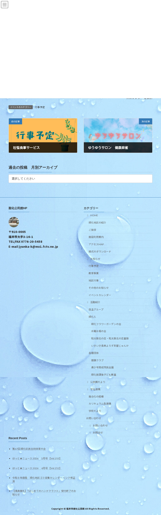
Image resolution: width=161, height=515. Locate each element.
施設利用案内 (96, 237)
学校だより (95, 410)
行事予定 (40, 107)
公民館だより (95, 382)
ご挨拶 (92, 229)
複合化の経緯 (96, 396)
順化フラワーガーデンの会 (106, 324)
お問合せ (96, 432)
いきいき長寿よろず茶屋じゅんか (110, 345)
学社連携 (93, 389)
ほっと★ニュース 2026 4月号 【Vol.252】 (37, 468)
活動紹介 (93, 302)
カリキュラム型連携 (100, 403)
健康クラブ (97, 360)
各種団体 (94, 353)
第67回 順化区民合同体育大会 (29, 448)
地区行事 (94, 280)
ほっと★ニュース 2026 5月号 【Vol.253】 (37, 458)
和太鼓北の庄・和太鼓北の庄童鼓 (110, 338)
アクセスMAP (96, 244)
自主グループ (96, 309)
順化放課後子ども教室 (103, 374)
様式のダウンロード (100, 251)
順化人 (92, 316)
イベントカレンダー (100, 295)
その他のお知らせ (99, 287)
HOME (92, 215)
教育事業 (94, 273)
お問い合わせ (93, 418)
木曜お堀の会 (98, 331)
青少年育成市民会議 (102, 367)
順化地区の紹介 (97, 222)
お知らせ (93, 258)
